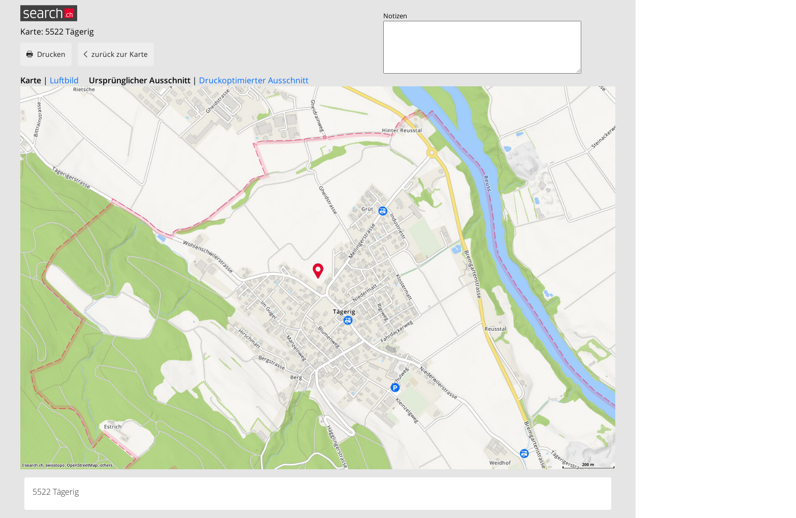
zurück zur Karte (119, 54)
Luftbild (64, 80)
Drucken (51, 54)
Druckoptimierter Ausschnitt (254, 80)
